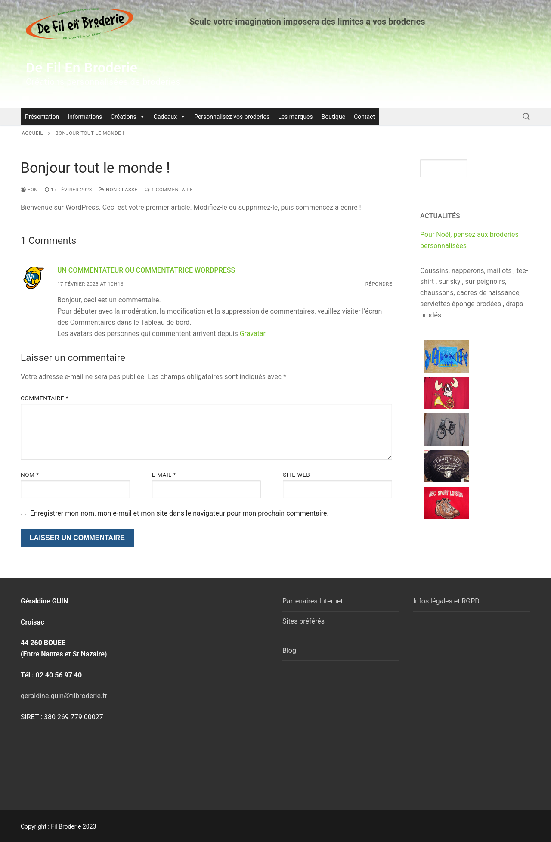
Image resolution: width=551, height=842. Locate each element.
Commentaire (44, 398)
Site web (296, 474)
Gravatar (252, 333)
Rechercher (501, 168)
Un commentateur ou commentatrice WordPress (146, 270)
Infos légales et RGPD (446, 601)
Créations (128, 116)
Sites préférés (303, 621)
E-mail (164, 474)
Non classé (118, 189)
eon (29, 189)
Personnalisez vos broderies (231, 116)
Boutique (334, 116)
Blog (289, 650)
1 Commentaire (169, 189)
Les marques (295, 116)
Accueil (32, 133)
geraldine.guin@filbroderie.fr (64, 696)
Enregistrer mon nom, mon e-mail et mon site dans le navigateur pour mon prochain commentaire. (179, 513)
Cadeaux (170, 116)
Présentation (42, 116)
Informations (85, 116)
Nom (30, 474)
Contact (364, 116)
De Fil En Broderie (81, 68)
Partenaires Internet (312, 601)
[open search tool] (526, 117)
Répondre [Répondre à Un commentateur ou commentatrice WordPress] (378, 284)
